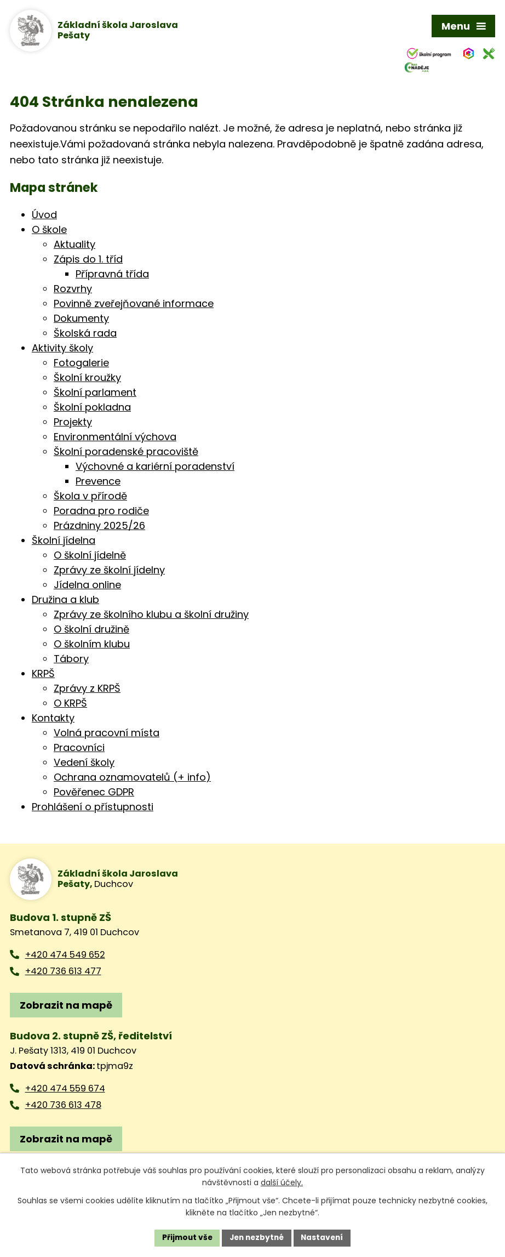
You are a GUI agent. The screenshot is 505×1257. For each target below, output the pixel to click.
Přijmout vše (184, 1237)
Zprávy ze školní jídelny (109, 571)
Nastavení (325, 1237)
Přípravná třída (112, 275)
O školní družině (91, 630)
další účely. (282, 1182)
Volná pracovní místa (106, 734)
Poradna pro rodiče (101, 512)
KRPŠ (43, 674)
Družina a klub (65, 600)
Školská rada (85, 334)
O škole (49, 230)
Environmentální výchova (115, 438)
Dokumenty (81, 319)
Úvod (44, 216)
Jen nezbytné (256, 1237)
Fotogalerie (81, 364)
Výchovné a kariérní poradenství (155, 467)
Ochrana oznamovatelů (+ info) (132, 778)
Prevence (98, 482)
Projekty (73, 423)
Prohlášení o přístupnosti (92, 808)
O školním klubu (92, 645)
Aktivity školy (62, 349)
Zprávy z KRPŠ (87, 689)
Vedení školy (84, 763)
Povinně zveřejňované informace (134, 304)
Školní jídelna (63, 541)
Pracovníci (79, 748)
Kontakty (53, 719)
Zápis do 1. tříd (88, 260)
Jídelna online (87, 586)
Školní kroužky (87, 378)
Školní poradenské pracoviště (126, 452)
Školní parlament (95, 393)
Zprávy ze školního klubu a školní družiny (151, 615)
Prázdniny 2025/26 (99, 526)
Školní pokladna (92, 408)
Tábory (71, 660)
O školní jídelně (90, 556)
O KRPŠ (70, 704)
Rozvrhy (73, 290)
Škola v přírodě (90, 497)
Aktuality (74, 245)
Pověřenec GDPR (94, 793)
